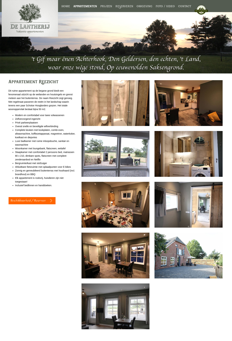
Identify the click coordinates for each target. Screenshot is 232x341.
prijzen (106, 7)
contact (184, 7)
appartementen (85, 7)
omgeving (144, 7)
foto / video (165, 7)
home (65, 7)
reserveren (124, 7)
